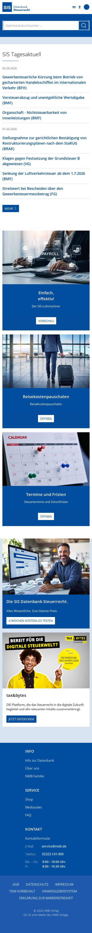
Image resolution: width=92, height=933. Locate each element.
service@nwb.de (54, 846)
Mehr (11, 208)
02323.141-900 (53, 854)
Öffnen (46, 419)
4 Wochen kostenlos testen (31, 621)
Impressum (64, 884)
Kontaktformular (37, 838)
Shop (29, 799)
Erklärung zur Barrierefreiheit (46, 898)
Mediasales (33, 807)
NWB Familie (34, 776)
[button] (79, 7)
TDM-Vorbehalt (22, 891)
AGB (16, 884)
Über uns (32, 768)
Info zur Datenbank (39, 760)
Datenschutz (37, 884)
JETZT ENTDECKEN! (21, 719)
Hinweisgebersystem (59, 891)
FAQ (28, 815)
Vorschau (46, 321)
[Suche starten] (84, 25)
